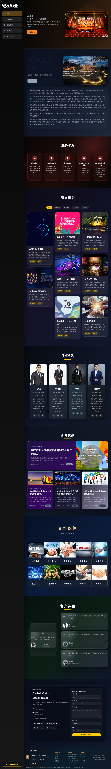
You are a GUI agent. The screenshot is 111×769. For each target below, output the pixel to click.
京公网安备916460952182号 (67, 767)
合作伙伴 (57, 754)
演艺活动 (57, 207)
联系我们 (57, 758)
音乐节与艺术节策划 (72, 754)
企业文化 (82, 762)
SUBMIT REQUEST (86, 734)
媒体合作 (82, 756)
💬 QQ (33, 755)
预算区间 (74, 700)
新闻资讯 (57, 760)
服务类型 (74, 720)
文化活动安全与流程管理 (73, 760)
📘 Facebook (42, 755)
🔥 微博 (33, 763)
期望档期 (74, 694)
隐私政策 (76, 767)
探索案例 (32, 32)
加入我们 (82, 760)
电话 (73, 727)
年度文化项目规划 (72, 758)
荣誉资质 (82, 754)
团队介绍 (57, 762)
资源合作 (82, 758)
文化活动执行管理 (72, 756)
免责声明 (85, 767)
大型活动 (75, 207)
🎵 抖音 (33, 759)
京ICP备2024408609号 (56, 767)
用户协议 (81, 767)
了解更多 (32, 81)
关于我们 (57, 756)
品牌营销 (85, 207)
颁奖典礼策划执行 (72, 762)
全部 (49, 207)
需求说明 (74, 707)
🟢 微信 (42, 759)
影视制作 (66, 207)
